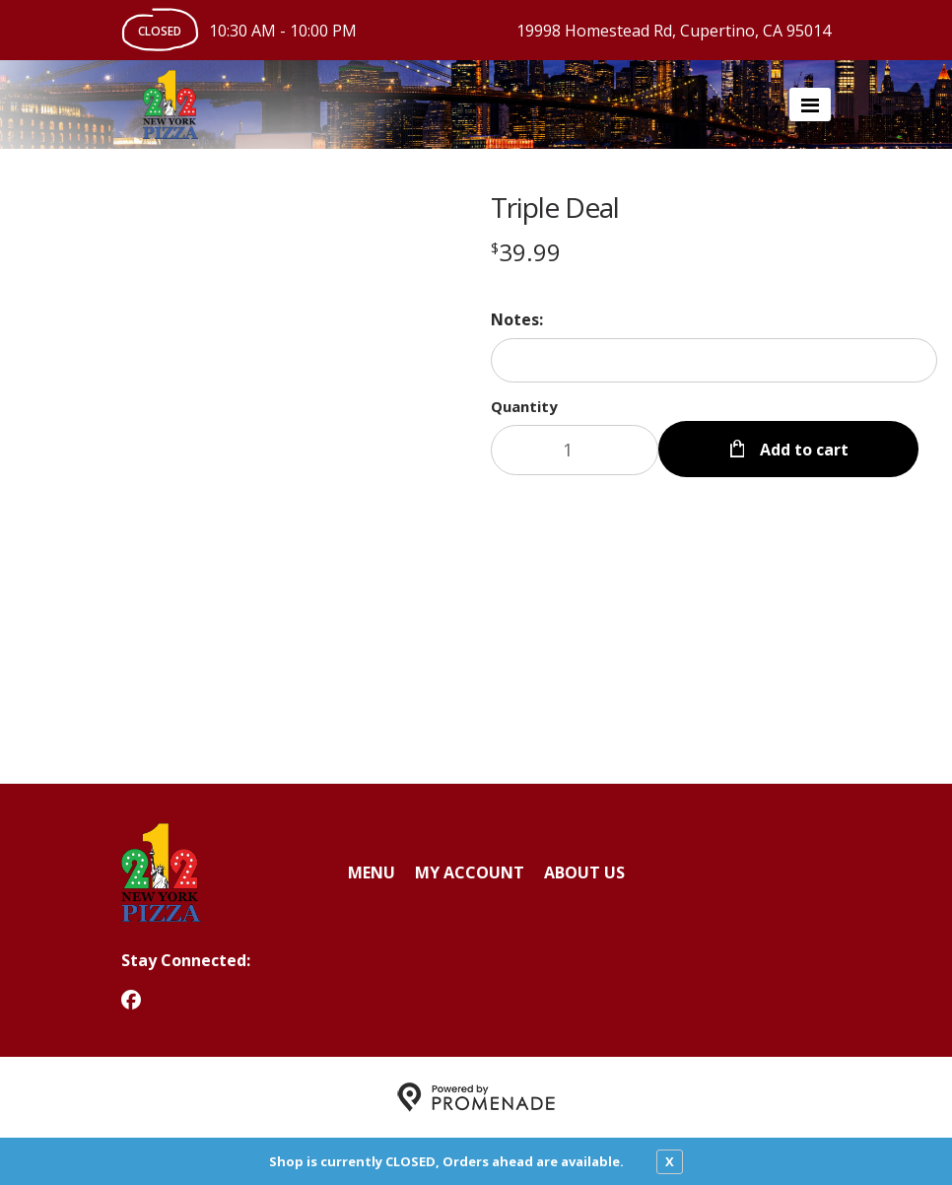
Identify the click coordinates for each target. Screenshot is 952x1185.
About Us (584, 872)
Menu (371, 872)
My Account (469, 872)
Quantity (524, 406)
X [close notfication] (669, 1161)
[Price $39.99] (526, 252)
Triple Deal (555, 207)
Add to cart (802, 449)
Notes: (517, 319)
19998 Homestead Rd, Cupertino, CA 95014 (673, 30)
